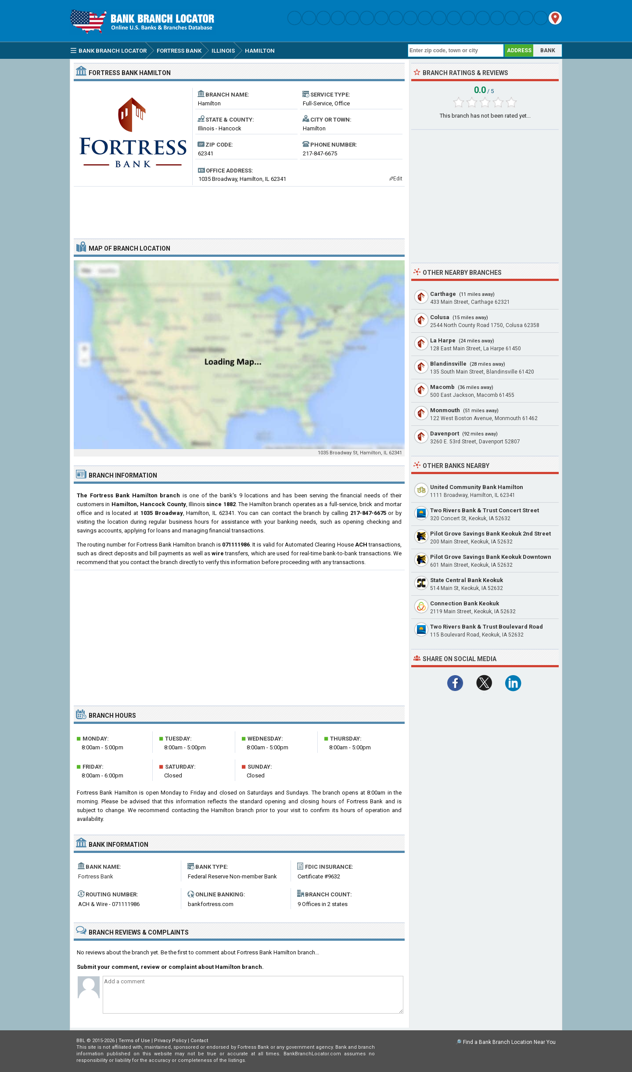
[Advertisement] (239, 209)
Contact (199, 1040)
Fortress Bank (95, 876)
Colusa (439, 317)
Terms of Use (134, 1040)
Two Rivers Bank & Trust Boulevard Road (486, 626)
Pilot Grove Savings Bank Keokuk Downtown (490, 557)
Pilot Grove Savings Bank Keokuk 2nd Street (490, 533)
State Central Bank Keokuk (466, 580)
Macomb (442, 387)
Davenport (444, 433)
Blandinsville (448, 363)
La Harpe (443, 340)
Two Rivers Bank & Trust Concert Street (484, 510)
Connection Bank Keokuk (464, 603)
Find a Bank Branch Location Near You (509, 1042)
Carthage (443, 294)
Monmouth (445, 410)
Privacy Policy (170, 1040)
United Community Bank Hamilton (476, 487)
